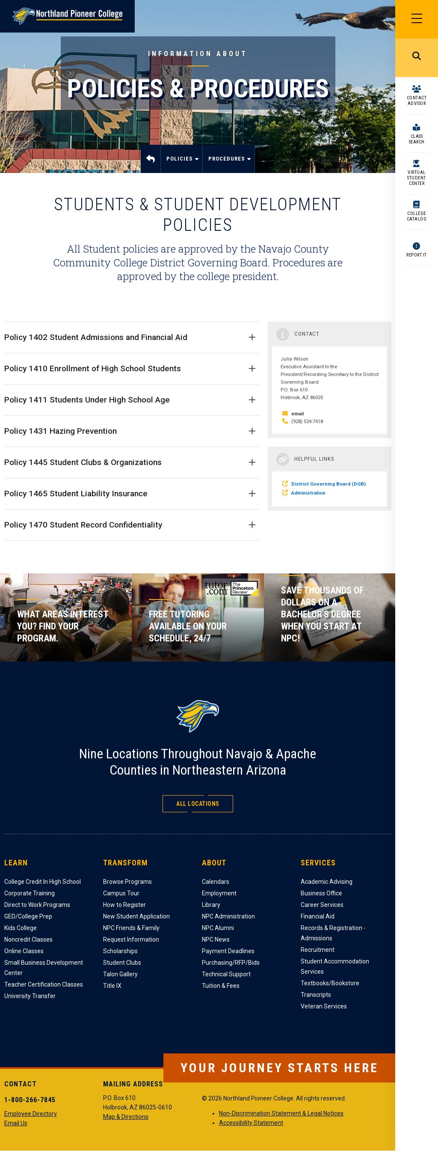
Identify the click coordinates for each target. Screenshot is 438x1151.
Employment (219, 893)
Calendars (215, 881)
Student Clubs (122, 962)
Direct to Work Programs (37, 904)
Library (211, 904)
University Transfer (30, 996)
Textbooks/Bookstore (330, 983)
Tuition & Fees (221, 985)
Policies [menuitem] (180, 164)
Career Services (322, 904)
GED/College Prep (28, 916)
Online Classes (24, 951)
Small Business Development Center (43, 967)
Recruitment (317, 949)
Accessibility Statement (251, 1122)
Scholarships (120, 951)
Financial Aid (317, 916)
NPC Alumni (218, 927)
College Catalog (417, 216)
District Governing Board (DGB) (328, 484)
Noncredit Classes (28, 939)
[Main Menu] (416, 19)
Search (416, 58)
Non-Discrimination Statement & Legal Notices (281, 1113)
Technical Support (226, 974)
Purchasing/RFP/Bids (231, 962)
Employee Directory (30, 1113)
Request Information (131, 939)
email (297, 414)
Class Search (417, 139)
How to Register (124, 904)
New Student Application (136, 916)
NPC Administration (228, 916)
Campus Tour (121, 893)
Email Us (15, 1123)
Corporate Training (29, 893)
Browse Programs (127, 881)
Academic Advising (326, 881)
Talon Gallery (120, 974)
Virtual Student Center (416, 178)
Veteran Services (324, 1006)
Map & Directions (125, 1116)
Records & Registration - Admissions (333, 933)
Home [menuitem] (151, 159)
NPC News (216, 939)
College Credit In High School (42, 881)
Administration (308, 493)
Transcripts (316, 994)
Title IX (112, 985)
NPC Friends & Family (131, 927)
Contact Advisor (417, 100)
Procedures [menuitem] (227, 164)
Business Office (321, 893)
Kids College (20, 927)
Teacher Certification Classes (43, 984)
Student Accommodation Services (335, 966)
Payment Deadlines (228, 951)
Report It (416, 255)
